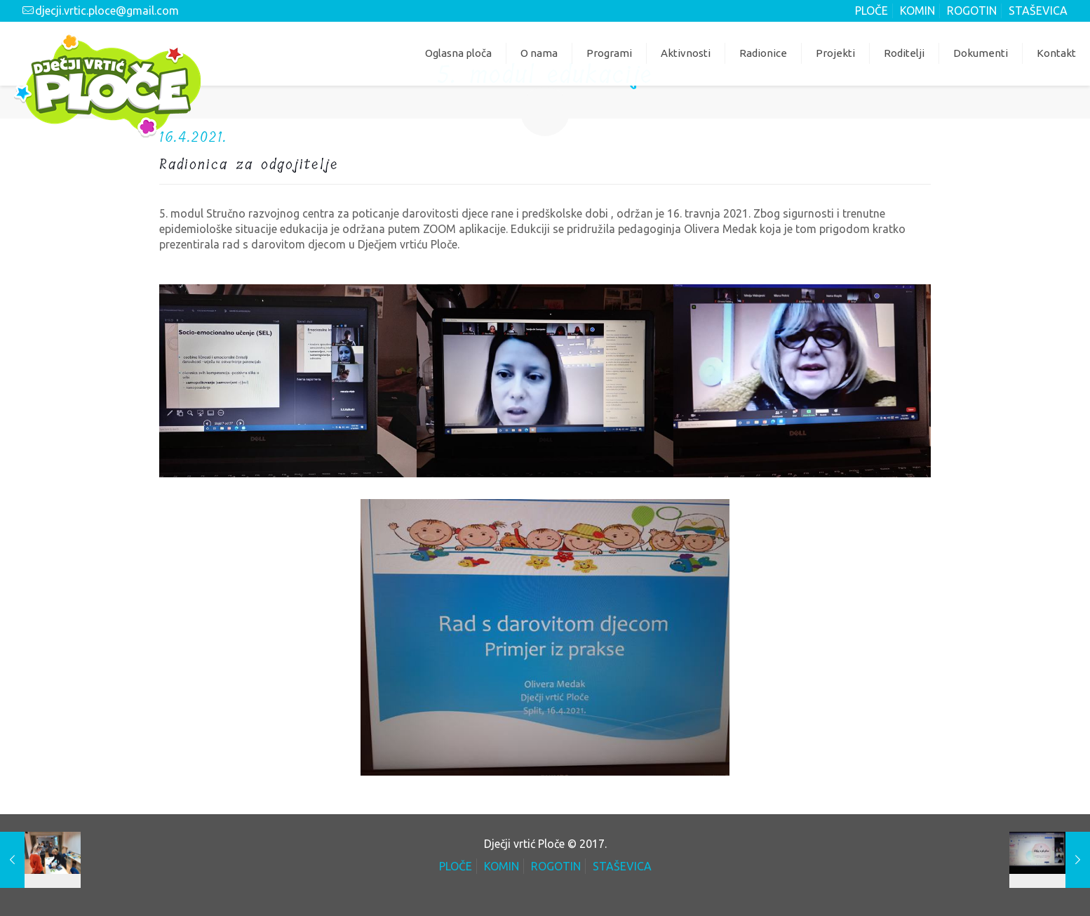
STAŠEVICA (1038, 10)
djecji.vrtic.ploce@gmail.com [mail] (107, 10)
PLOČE (871, 10)
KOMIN (917, 10)
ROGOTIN (972, 10)
